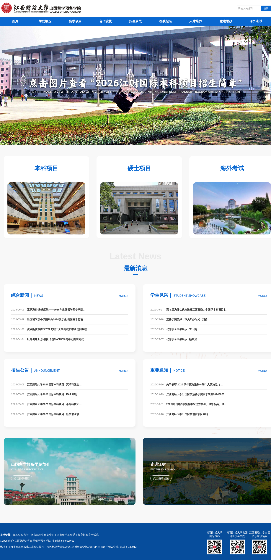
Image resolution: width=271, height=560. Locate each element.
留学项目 (75, 21)
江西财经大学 (21, 534)
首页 (15, 21)
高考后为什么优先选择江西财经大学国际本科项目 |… (197, 309)
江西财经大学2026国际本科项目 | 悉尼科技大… (54, 404)
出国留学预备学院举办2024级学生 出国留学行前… (56, 319)
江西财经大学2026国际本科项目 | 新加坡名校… (54, 414)
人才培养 (195, 21)
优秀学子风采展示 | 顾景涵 (181, 339)
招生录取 (135, 21)
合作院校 (105, 21)
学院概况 (45, 21)
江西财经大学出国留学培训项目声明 (187, 414)
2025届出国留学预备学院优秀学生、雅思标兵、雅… (196, 404)
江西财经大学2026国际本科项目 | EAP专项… (53, 394)
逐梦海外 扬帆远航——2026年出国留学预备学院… (56, 309)
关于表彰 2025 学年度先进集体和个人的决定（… (194, 384)
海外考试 (256, 21)
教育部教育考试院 (88, 534)
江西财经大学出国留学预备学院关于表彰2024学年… (196, 394)
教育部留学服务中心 (42, 534)
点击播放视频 (22, 478)
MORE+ (123, 295)
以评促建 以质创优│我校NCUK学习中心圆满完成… (56, 339)
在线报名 (165, 21)
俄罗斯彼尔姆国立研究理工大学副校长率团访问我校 (57, 329)
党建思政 (226, 21)
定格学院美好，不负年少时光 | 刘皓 (187, 319)
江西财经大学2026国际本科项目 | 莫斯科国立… (54, 384)
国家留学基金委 (66, 534)
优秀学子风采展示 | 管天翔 (181, 329)
